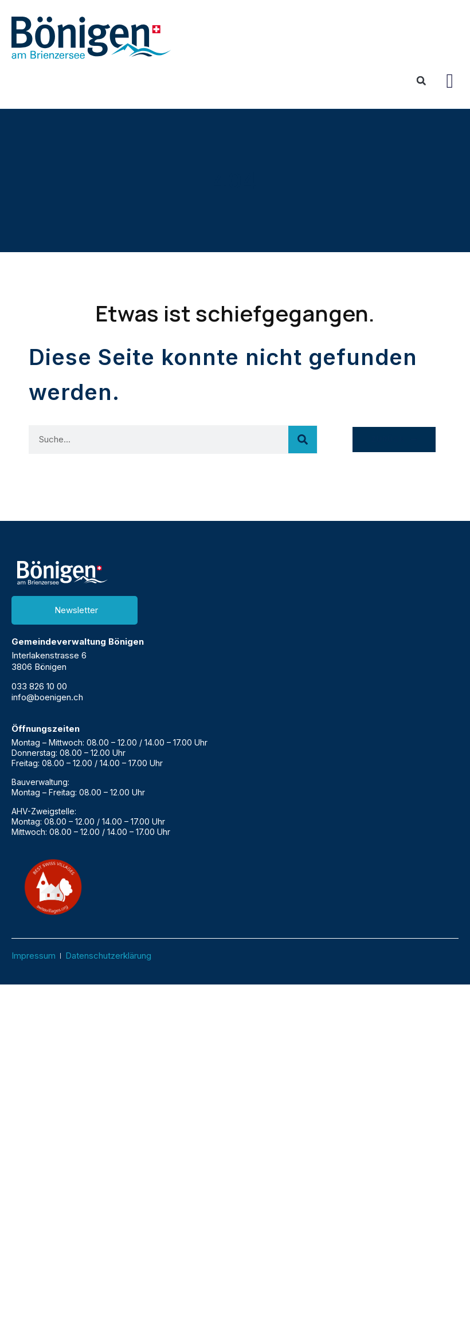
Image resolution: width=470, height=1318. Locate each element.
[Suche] (302, 439)
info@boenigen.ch (47, 697)
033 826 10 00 (39, 686)
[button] (450, 80)
